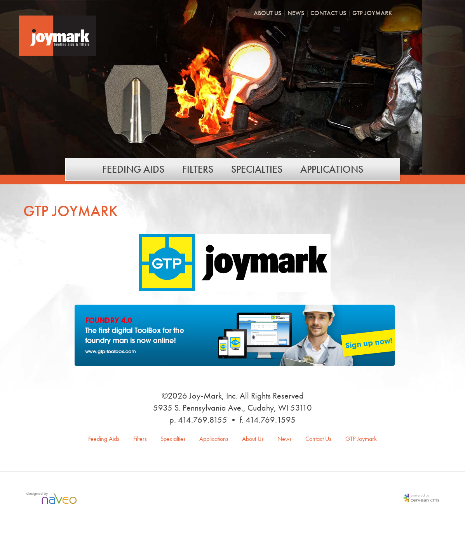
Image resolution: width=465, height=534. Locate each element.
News (295, 13)
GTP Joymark (372, 13)
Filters (197, 169)
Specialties (256, 169)
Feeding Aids (133, 169)
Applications (331, 169)
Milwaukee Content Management (419, 498)
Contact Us (328, 13)
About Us (267, 13)
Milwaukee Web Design (53, 498)
